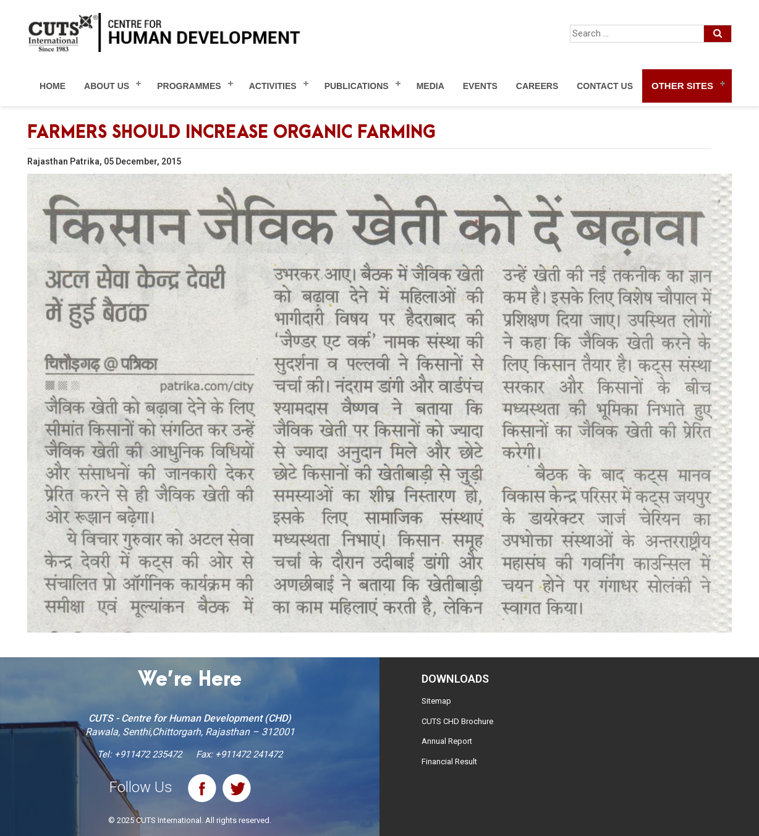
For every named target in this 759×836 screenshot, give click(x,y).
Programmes (189, 86)
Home (53, 86)
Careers (537, 86)
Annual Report (447, 741)
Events (480, 86)
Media (430, 86)
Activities (273, 86)
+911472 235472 (148, 754)
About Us (106, 86)
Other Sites (682, 85)
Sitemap (436, 701)
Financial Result (449, 761)
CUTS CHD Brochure (457, 721)
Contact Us (605, 86)
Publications (356, 86)
